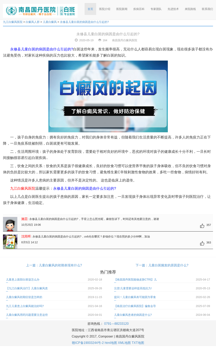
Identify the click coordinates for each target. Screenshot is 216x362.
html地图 (111, 342)
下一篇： (142, 265)
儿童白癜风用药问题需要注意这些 (27, 314)
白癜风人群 (33, 22)
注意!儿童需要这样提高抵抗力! (133, 288)
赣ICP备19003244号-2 (88, 342)
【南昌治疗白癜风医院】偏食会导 (135, 306)
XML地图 (124, 342)
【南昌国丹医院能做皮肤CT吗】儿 (135, 279)
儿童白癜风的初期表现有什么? (60, 265)
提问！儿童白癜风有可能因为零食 (135, 297)
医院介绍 (104, 9)
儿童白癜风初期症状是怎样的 (24, 297)
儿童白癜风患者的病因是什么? (133, 314)
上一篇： (32, 265)
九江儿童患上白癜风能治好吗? (25, 306)
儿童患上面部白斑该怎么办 (22, 279)
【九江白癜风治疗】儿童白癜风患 (27, 288)
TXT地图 (138, 342)
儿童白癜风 (50, 22)
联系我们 (207, 9)
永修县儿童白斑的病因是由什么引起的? (84, 22)
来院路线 (190, 9)
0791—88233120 (116, 323)
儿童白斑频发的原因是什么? (168, 265)
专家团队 (156, 9)
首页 (92, 8)
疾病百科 (139, 9)
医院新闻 (121, 9)
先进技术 (173, 9)
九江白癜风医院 (12, 22)
